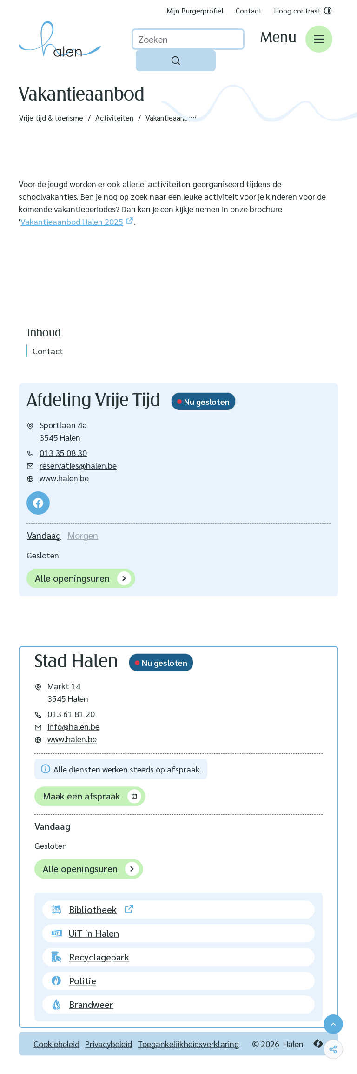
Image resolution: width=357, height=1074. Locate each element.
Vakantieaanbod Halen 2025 (71, 221)
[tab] (43, 535)
